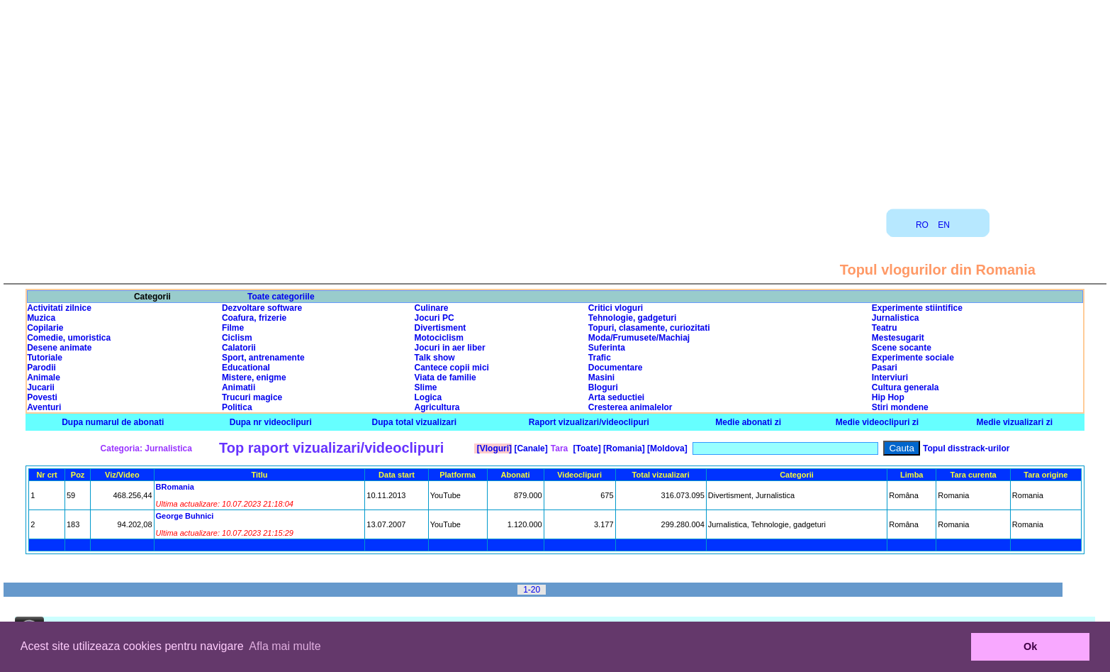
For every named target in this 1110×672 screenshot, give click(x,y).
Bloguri (603, 387)
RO (922, 225)
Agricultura (437, 407)
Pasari (884, 368)
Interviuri (890, 377)
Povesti (42, 397)
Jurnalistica (895, 318)
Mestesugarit (898, 338)
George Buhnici (185, 516)
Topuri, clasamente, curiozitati (649, 328)
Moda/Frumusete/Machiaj (639, 338)
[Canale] (530, 448)
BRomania (175, 487)
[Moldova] (666, 448)
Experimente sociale (913, 358)
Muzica (41, 318)
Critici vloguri (615, 308)
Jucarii (41, 387)
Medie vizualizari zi (1015, 422)
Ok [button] (1030, 646)
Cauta (901, 448)
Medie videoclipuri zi (877, 422)
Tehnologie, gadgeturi (632, 318)
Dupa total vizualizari (414, 422)
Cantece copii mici (452, 368)
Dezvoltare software (262, 308)
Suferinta (606, 348)
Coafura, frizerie (254, 318)
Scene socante (901, 348)
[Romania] (623, 448)
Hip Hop (888, 397)
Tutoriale (44, 358)
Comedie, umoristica (69, 338)
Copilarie (45, 328)
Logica (428, 397)
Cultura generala (905, 387)
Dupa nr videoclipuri (271, 422)
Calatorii (239, 348)
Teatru (884, 328)
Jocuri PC (434, 318)
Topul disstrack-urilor (966, 448)
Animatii (238, 387)
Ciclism (237, 338)
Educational (246, 368)
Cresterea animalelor (630, 407)
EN (944, 225)
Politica (237, 407)
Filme (233, 328)
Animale (43, 377)
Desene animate (59, 348)
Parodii (41, 368)
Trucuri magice (252, 397)
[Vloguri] (493, 448)
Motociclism (439, 338)
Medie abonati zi (748, 422)
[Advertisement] (555, 99)
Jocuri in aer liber (450, 348)
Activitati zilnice (59, 308)
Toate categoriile (280, 297)
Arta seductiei (616, 397)
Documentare (615, 368)
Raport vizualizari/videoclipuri (589, 422)
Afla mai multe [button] (284, 646)
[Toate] (585, 448)
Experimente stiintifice (917, 308)
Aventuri (44, 407)
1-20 (531, 590)
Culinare (432, 308)
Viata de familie (445, 377)
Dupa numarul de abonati (113, 422)
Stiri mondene (900, 407)
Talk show (435, 358)
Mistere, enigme (254, 377)
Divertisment (440, 328)
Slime (426, 387)
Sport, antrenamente (263, 358)
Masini (601, 377)
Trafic (599, 358)
